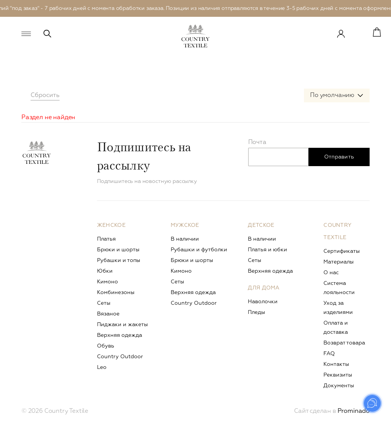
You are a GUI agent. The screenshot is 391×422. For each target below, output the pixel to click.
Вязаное (108, 314)
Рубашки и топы (118, 260)
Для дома (264, 288)
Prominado (354, 411)
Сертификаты (341, 251)
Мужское (185, 225)
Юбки (105, 271)
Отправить (339, 157)
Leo (102, 367)
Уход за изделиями (338, 308)
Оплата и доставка (335, 327)
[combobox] (337, 95)
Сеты (103, 303)
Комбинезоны (115, 292)
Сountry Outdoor (120, 356)
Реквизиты (337, 375)
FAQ (329, 353)
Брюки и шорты (118, 249)
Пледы (256, 312)
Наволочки (263, 301)
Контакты (336, 364)
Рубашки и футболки (199, 249)
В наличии (185, 239)
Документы (338, 385)
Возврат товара (344, 343)
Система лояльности (339, 288)
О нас (331, 272)
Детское (261, 225)
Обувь (105, 346)
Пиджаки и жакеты (122, 324)
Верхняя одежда (119, 335)
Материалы (338, 262)
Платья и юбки (267, 249)
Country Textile (337, 231)
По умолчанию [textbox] (332, 95)
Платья (106, 239)
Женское (111, 225)
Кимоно (107, 282)
